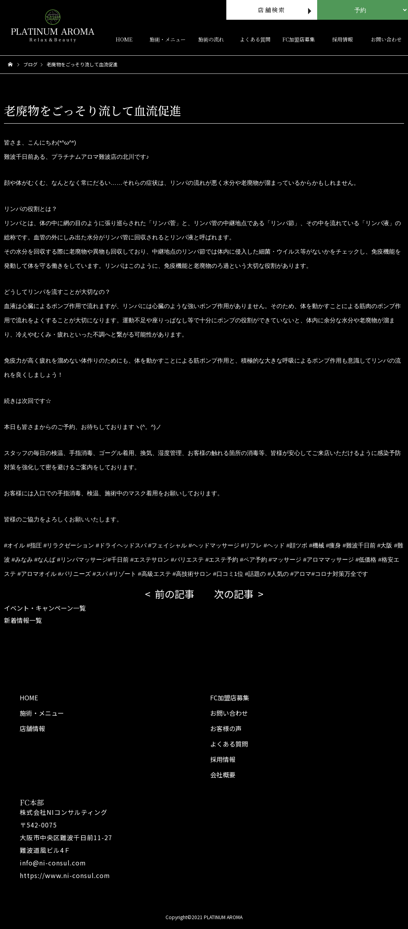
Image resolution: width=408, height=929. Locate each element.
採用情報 (342, 39)
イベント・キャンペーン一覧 (45, 608)
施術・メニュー (168, 39)
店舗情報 (32, 728)
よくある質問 (255, 39)
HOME (124, 39)
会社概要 (222, 774)
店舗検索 (271, 10)
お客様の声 (226, 728)
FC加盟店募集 (298, 39)
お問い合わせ (386, 39)
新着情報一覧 (23, 620)
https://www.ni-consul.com (65, 875)
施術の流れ (211, 39)
